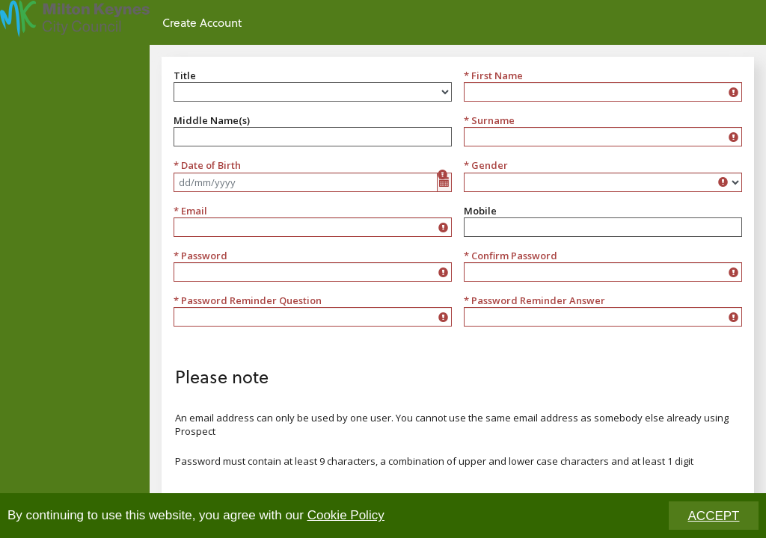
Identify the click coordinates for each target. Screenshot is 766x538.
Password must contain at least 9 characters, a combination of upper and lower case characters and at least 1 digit (434, 461)
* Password (200, 255)
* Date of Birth (207, 165)
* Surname (489, 120)
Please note (222, 376)
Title (185, 75)
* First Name (493, 75)
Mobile (480, 210)
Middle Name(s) (212, 120)
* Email (190, 210)
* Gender (486, 165)
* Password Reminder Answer (534, 300)
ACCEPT (714, 517)
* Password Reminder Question (248, 300)
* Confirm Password (510, 255)
